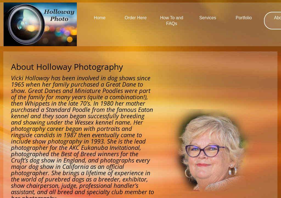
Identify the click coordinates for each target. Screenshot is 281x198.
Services (207, 17)
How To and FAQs (171, 20)
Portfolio (244, 17)
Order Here (136, 17)
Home (100, 17)
